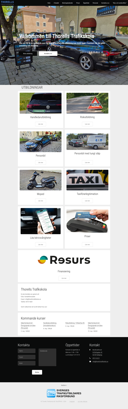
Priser (78, 3)
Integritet (72, 401)
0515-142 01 (96, 358)
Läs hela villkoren (82, 401)
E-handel (56, 3)
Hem (49, 3)
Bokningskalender (67, 3)
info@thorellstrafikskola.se (100, 361)
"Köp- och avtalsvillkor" (119, 3)
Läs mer (40, 124)
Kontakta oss (105, 3)
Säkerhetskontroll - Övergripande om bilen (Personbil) (28, 325)
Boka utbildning (27, 53)
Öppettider (86, 3)
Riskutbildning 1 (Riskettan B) (75, 323)
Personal (95, 3)
